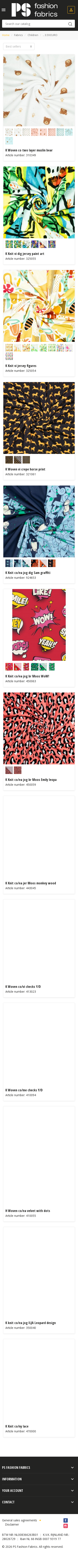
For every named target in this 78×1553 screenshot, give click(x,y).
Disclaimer (12, 1524)
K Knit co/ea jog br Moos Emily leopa (31, 779)
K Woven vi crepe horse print (25, 469)
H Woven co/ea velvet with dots (27, 1210)
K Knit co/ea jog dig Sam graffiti (27, 572)
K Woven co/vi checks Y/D (23, 986)
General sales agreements (19, 1520)
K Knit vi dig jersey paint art (24, 253)
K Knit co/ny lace (16, 1426)
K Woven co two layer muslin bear (29, 150)
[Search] (38, 24)
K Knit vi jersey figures (20, 365)
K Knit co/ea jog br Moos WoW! (27, 676)
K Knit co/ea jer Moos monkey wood (30, 883)
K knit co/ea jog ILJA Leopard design (30, 1322)
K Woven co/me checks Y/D (24, 1090)
